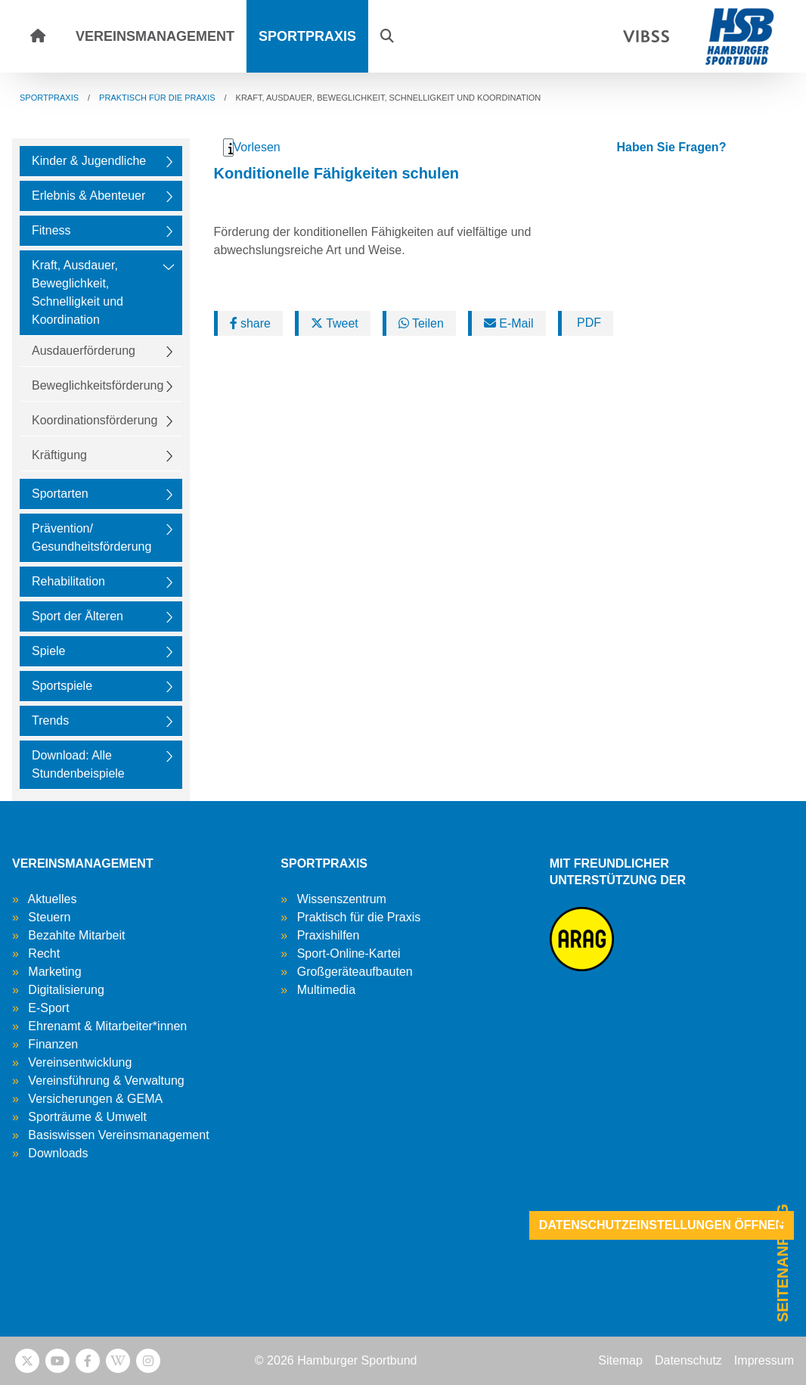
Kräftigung (59, 455)
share (250, 323)
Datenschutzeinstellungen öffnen (661, 1225)
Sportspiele (62, 685)
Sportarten (60, 493)
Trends (50, 720)
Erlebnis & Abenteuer (88, 195)
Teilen (421, 323)
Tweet (334, 323)
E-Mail (509, 323)
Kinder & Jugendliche (89, 160)
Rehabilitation (68, 581)
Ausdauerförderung (83, 350)
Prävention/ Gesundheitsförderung (91, 537)
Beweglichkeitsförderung (97, 385)
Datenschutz (688, 1360)
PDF (587, 322)
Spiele (48, 650)
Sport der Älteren (77, 616)
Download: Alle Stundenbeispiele (78, 764)
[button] (387, 36)
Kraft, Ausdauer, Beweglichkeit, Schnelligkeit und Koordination (77, 292)
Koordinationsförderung (94, 420)
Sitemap (620, 1360)
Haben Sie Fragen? (671, 147)
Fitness (51, 230)
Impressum (764, 1360)
